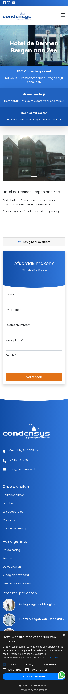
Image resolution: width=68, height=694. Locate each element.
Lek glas (8, 503)
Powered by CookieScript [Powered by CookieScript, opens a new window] (34, 690)
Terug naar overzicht (34, 242)
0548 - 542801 (19, 460)
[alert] (34, 662)
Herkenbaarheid (13, 495)
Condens (9, 520)
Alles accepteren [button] (34, 676)
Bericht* (11, 355)
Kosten (7, 558)
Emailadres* (14, 310)
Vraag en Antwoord (16, 575)
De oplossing (11, 550)
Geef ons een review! (17, 583)
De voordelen (12, 566)
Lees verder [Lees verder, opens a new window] (52, 657)
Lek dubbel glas (13, 512)
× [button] (64, 635)
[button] (7, 158)
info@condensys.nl (22, 469)
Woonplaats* (14, 340)
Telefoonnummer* (18, 325)
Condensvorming (14, 528)
